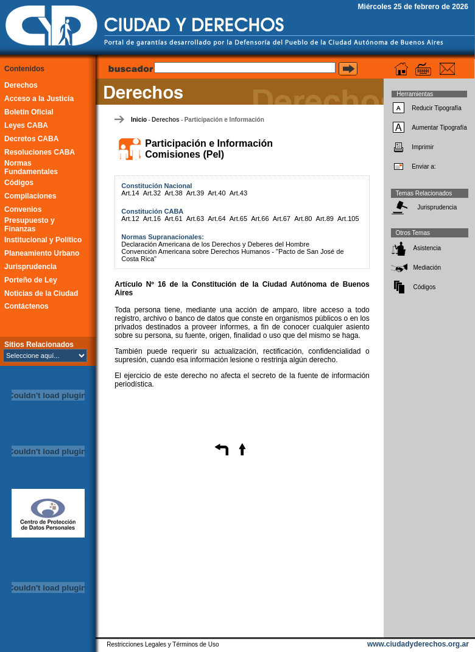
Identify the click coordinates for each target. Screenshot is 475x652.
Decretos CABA (31, 139)
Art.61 (173, 218)
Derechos (21, 85)
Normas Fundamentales (31, 167)
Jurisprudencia (30, 266)
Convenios (22, 209)
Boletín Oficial (29, 112)
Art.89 (325, 218)
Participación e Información (224, 119)
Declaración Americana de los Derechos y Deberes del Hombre (215, 244)
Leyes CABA (26, 125)
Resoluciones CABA (39, 152)
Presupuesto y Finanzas (29, 224)
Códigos (18, 182)
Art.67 (281, 218)
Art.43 (238, 193)
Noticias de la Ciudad (41, 293)
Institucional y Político (43, 240)
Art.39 (195, 193)
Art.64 (216, 218)
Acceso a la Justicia (39, 98)
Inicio (139, 119)
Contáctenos (26, 306)
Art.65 (238, 218)
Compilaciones (30, 196)
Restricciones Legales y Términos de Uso (163, 644)
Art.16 (152, 218)
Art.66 (260, 218)
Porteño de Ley (30, 280)
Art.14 (130, 193)
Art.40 (216, 193)
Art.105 (348, 218)
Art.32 (152, 193)
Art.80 (303, 218)
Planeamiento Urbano (41, 253)
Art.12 (130, 218)
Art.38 (173, 193)
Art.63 (195, 218)
